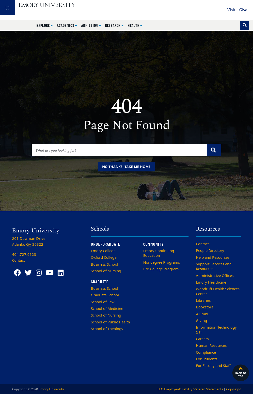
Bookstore (204, 307)
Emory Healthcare (211, 282)
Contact (202, 244)
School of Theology (107, 329)
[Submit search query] (214, 150)
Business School (104, 264)
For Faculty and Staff (213, 365)
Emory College (103, 251)
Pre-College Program (161, 269)
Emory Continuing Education (158, 253)
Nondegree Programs (161, 262)
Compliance (206, 352)
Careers (202, 339)
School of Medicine (107, 308)
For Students (206, 359)
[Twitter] (28, 272)
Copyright (233, 389)
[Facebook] (17, 272)
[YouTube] (50, 272)
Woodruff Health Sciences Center (217, 291)
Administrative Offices (215, 275)
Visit (231, 10)
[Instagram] (39, 272)
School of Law (102, 302)
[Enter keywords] (119, 150)
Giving (201, 320)
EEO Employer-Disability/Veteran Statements (190, 389)
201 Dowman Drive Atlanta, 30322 (28, 241)
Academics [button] (66, 25)
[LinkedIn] (61, 272)
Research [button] (113, 25)
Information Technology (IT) (216, 330)
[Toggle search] (244, 25)
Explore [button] (43, 25)
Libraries (203, 300)
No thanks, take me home (126, 166)
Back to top (240, 371)
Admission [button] (90, 25)
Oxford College (103, 257)
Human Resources (211, 345)
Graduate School (105, 295)
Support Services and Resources (214, 266)
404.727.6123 (24, 254)
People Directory (210, 250)
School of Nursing (106, 271)
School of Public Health (110, 322)
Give (243, 10)
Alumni (202, 314)
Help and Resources (212, 257)
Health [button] (134, 25)
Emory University (51, 389)
